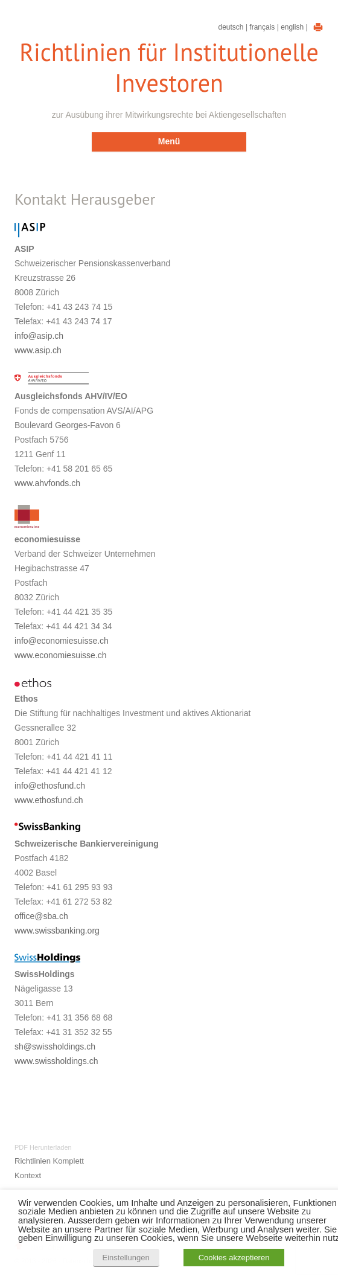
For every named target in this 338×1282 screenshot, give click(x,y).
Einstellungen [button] (126, 1257)
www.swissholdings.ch (56, 1061)
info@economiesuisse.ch (61, 641)
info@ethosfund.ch (49, 785)
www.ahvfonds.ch (47, 483)
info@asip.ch (38, 336)
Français (262, 27)
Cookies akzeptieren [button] (234, 1257)
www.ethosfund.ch (48, 800)
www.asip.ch (38, 350)
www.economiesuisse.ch (60, 655)
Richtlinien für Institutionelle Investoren (169, 67)
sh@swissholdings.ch (54, 1046)
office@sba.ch (41, 916)
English (292, 27)
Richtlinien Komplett (49, 1160)
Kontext (27, 1175)
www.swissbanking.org (57, 930)
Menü (169, 141)
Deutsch (231, 27)
